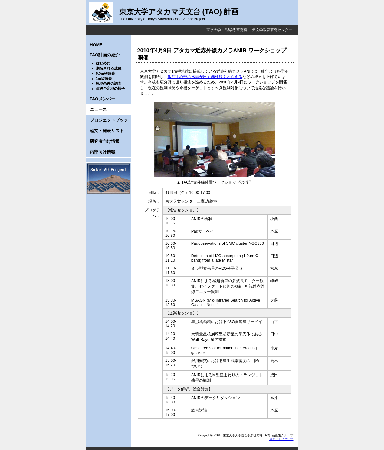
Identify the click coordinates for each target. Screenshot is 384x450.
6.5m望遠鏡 (105, 73)
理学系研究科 (236, 30)
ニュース (98, 109)
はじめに (103, 63)
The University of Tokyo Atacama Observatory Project (162, 19)
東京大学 (213, 30)
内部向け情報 (102, 151)
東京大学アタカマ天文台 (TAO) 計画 (178, 12)
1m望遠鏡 (104, 79)
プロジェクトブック (109, 120)
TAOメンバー (103, 98)
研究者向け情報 (105, 141)
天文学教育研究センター (272, 30)
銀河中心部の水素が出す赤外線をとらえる (205, 76)
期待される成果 (108, 68)
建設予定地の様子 (110, 88)
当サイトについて (281, 439)
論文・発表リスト (107, 130)
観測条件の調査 (108, 83)
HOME (96, 44)
